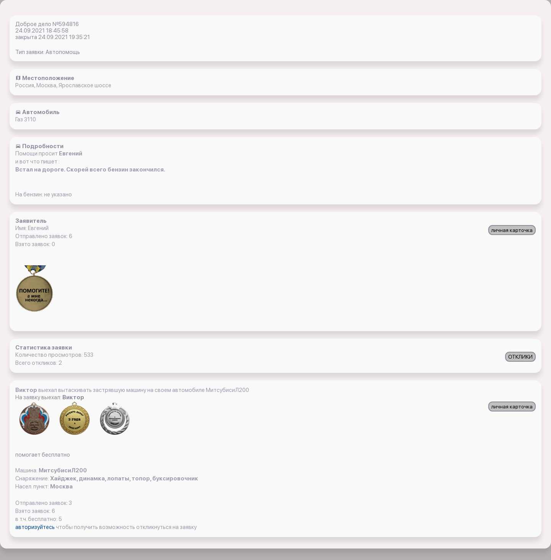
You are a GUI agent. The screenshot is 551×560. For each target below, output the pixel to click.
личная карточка (512, 230)
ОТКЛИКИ (520, 357)
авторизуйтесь (35, 527)
